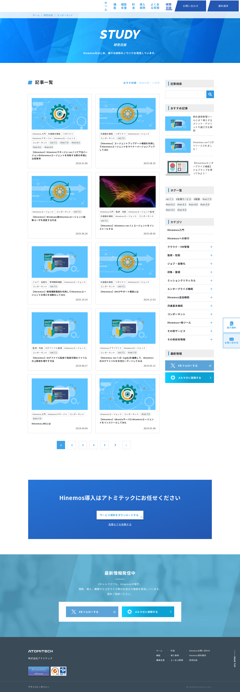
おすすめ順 (129, 83)
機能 (112, 6)
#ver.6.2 (170, 204)
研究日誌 (189, 6)
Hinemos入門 (175, 230)
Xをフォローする (184, 365)
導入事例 (151, 6)
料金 (138, 6)
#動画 (197, 199)
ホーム (100, 6)
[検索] (210, 94)
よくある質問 (170, 6)
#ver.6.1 (182, 204)
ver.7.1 (169, 199)
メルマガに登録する (186, 377)
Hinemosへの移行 (178, 238)
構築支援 (125, 6)
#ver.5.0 (205, 204)
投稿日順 (144, 83)
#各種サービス (183, 199)
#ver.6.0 (193, 204)
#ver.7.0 (207, 199)
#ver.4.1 (170, 209)
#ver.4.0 (182, 209)
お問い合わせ (208, 6)
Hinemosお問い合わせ (199, 650)
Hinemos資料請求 (197, 655)
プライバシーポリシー (38, 686)
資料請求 (229, 6)
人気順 (156, 83)
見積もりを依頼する (120, 524)
